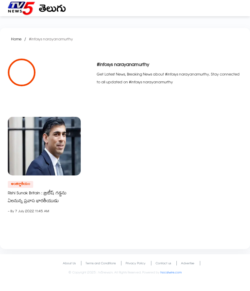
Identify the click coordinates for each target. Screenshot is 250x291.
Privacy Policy (136, 264)
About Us (69, 264)
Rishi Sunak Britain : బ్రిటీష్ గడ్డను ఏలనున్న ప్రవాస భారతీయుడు (37, 197)
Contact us (163, 264)
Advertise (187, 264)
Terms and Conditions (101, 264)
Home (16, 39)
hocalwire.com (171, 273)
